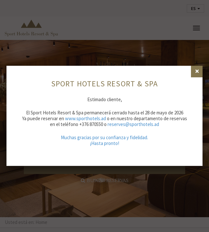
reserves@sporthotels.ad (133, 124)
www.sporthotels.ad (85, 118)
